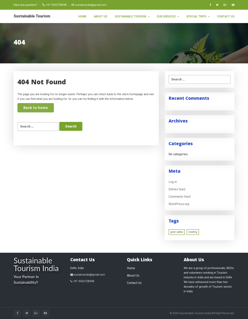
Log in (173, 182)
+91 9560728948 (56, 4)
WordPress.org (179, 204)
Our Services (168, 16)
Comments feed (179, 196)
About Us (100, 16)
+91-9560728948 (82, 281)
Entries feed (177, 189)
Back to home (35, 108)
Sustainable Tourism (32, 16)
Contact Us (225, 16)
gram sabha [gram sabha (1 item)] (176, 232)
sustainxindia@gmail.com (91, 4)
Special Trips (198, 16)
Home (82, 16)
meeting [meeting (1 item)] (192, 232)
